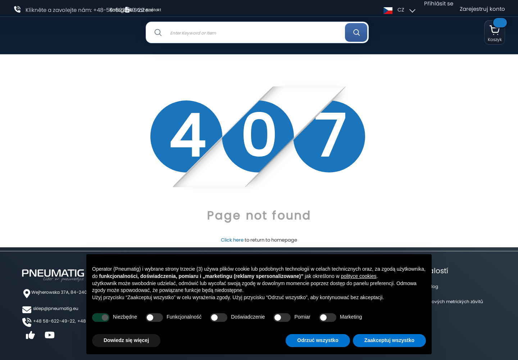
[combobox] (257, 32)
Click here (232, 240)
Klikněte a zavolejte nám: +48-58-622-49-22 (85, 10)
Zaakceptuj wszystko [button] (389, 340)
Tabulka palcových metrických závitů (443, 301)
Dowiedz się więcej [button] (126, 340)
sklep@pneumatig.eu (55, 308)
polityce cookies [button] (359, 276)
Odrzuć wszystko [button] (317, 340)
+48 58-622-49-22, (54, 321)
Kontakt (153, 10)
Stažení (143, 10)
